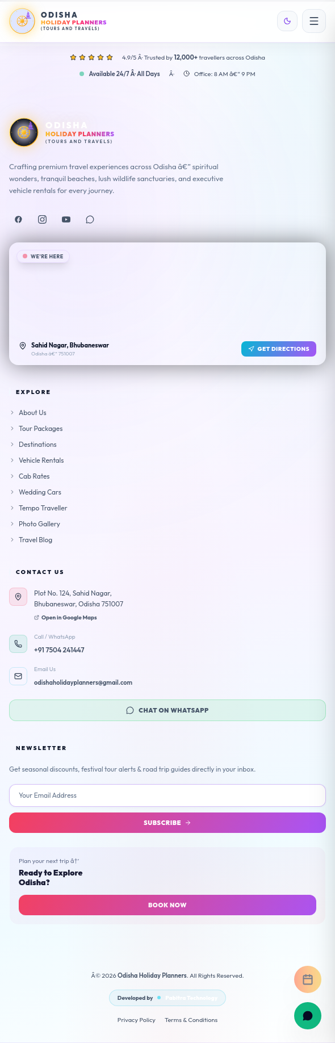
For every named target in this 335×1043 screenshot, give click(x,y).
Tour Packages (35, 428)
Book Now (167, 905)
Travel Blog (30, 539)
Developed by (167, 998)
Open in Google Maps (65, 617)
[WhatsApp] (90, 220)
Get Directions (279, 349)
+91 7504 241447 (59, 650)
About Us (28, 412)
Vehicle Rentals (36, 460)
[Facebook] (18, 220)
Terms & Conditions (191, 1020)
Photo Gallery (34, 524)
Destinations (33, 444)
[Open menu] (314, 21)
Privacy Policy (137, 1020)
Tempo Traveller (38, 508)
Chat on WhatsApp (167, 710)
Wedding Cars (35, 492)
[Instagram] (42, 220)
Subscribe (167, 823)
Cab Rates (29, 476)
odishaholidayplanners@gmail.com (83, 682)
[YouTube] (66, 220)
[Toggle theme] (287, 21)
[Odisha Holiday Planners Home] (58, 21)
